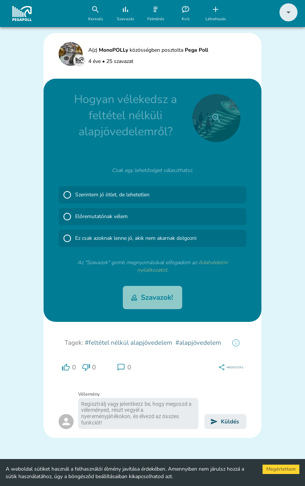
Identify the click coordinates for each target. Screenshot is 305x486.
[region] (235, 342)
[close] (216, 118)
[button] (288, 19)
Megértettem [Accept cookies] (281, 469)
